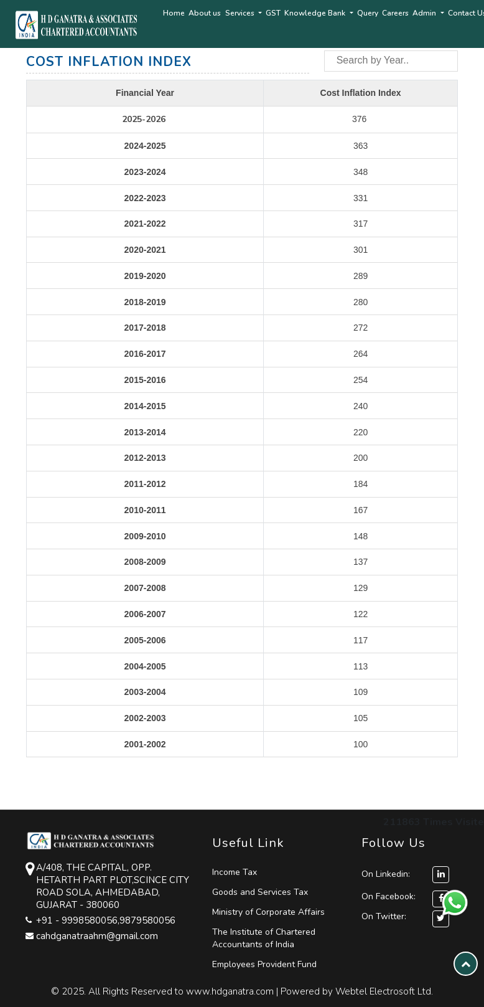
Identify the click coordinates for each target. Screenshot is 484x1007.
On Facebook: (388, 896)
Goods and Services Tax (260, 892)
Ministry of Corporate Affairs (268, 912)
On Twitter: (383, 916)
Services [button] (240, 13)
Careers (395, 13)
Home (174, 13)
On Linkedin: (405, 874)
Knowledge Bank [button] (315, 13)
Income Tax (234, 872)
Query (367, 13)
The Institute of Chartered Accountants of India (263, 938)
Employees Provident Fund (264, 964)
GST (273, 13)
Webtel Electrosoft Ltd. (384, 991)
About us (204, 13)
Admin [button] (425, 13)
